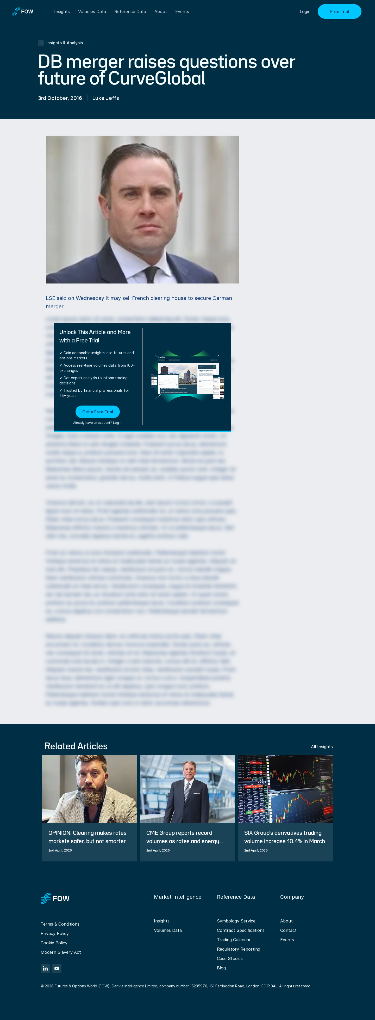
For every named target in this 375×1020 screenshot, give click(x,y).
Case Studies (230, 958)
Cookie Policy (54, 942)
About (160, 11)
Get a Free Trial (97, 411)
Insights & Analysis (60, 43)
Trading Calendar (234, 939)
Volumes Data (168, 930)
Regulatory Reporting (238, 949)
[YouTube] (56, 968)
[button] (97, 415)
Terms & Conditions (60, 924)
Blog (221, 967)
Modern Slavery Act (61, 952)
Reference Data (130, 11)
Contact (288, 930)
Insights (162, 921)
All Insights (322, 746)
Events (287, 939)
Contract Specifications (241, 930)
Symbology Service (236, 921)
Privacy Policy (55, 933)
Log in (117, 423)
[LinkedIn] (45, 968)
